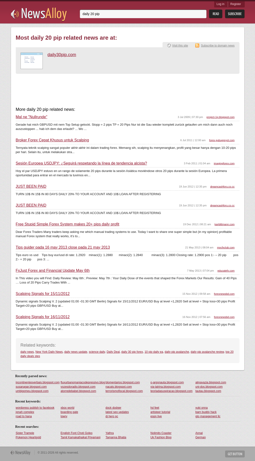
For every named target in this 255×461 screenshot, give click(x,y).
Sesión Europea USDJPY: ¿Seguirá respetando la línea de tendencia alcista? (81, 163)
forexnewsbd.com (224, 293)
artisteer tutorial (160, 412)
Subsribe (235, 14)
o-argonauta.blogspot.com (167, 382)
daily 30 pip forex (132, 352)
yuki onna (201, 407)
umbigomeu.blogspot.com (32, 391)
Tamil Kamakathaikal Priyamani (81, 437)
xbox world (67, 407)
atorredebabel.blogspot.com (78, 391)
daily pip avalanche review (207, 352)
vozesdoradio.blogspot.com (78, 386)
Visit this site (180, 45)
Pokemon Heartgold (28, 437)
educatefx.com (226, 270)
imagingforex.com (224, 163)
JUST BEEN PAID (31, 186)
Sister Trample (25, 433)
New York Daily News (49, 352)
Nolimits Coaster (161, 433)
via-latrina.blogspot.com (166, 386)
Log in (220, 4)
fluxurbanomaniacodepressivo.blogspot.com (83, 382)
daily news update (75, 352)
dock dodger (113, 407)
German (200, 437)
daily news (27, 352)
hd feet (155, 407)
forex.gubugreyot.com (221, 140)
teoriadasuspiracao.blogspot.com (172, 391)
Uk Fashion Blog (161, 437)
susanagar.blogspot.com (31, 386)
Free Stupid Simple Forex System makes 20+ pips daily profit (67, 224)
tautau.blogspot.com (208, 391)
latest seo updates (117, 412)
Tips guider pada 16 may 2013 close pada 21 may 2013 (63, 247)
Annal (199, 433)
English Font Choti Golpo (76, 433)
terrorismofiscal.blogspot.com (124, 391)
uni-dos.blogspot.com (209, 386)
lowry (64, 416)
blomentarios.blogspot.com (123, 382)
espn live (156, 416)
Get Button (235, 453)
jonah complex (25, 412)
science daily (97, 352)
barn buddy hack (206, 412)
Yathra (110, 433)
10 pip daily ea (154, 352)
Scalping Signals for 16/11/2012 (43, 317)
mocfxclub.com (225, 247)
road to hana (24, 416)
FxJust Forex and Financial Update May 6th (53, 271)
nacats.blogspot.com (119, 386)
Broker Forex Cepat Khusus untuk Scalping (52, 140)
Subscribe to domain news (218, 45)
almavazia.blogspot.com (210, 382)
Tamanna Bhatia (116, 437)
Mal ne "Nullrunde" (31, 117)
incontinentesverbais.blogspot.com (38, 382)
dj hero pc (112, 416)
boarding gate (69, 412)
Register (235, 4)
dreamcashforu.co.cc (222, 186)
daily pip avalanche (177, 352)
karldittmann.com (225, 224)
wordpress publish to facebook (35, 407)
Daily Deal (113, 352)
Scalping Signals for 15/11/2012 (43, 294)
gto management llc (208, 416)
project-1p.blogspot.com (220, 117)
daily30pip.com (62, 54)
